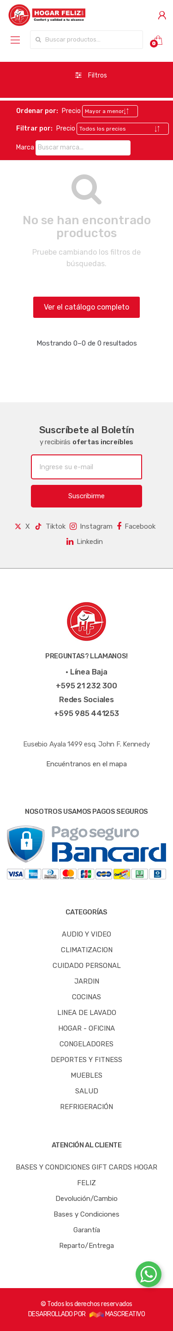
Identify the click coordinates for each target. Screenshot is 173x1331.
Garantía (86, 1230)
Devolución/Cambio (86, 1198)
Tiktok (50, 526)
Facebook (136, 526)
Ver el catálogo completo (86, 307)
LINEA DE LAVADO (86, 1013)
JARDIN (86, 981)
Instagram (91, 526)
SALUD (86, 1091)
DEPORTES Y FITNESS (86, 1060)
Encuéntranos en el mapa (86, 764)
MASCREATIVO (117, 1314)
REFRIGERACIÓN (86, 1107)
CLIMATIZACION (87, 950)
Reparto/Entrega (86, 1245)
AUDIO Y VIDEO (86, 934)
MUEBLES (86, 1075)
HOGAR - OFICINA (86, 1028)
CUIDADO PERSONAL (87, 965)
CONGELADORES (86, 1044)
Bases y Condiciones (86, 1214)
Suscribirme (86, 496)
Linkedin (84, 541)
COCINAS (86, 997)
